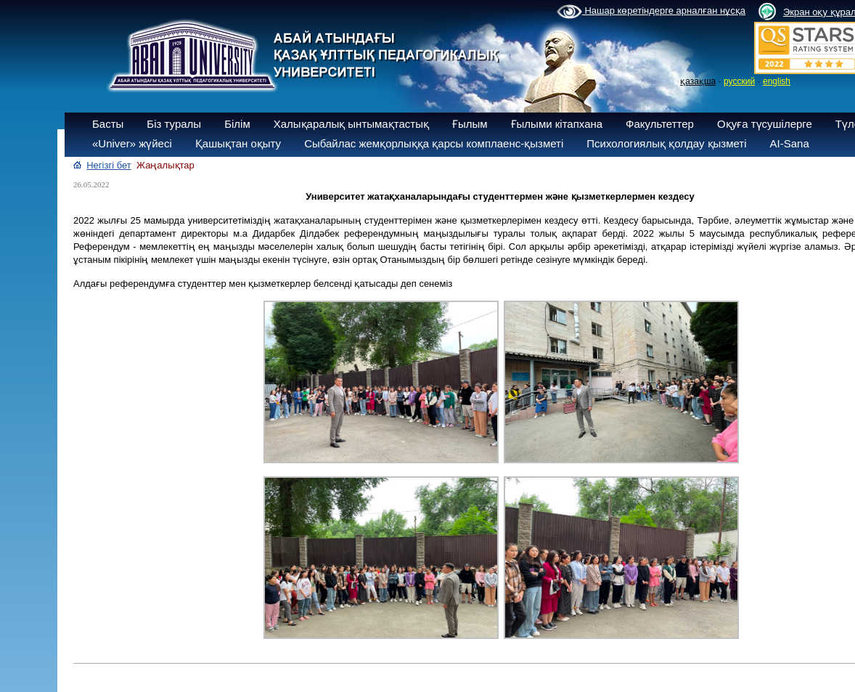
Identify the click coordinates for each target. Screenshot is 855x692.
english (776, 81)
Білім (237, 124)
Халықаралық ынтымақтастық (351, 124)
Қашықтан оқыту (238, 143)
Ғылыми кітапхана (557, 124)
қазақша (698, 81)
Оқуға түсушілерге (764, 124)
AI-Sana (789, 143)
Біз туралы (174, 124)
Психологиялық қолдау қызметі (666, 143)
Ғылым (470, 124)
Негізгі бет (108, 165)
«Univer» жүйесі (132, 143)
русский (739, 81)
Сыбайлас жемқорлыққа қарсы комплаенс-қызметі (433, 143)
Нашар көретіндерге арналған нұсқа (651, 11)
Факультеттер (660, 124)
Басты (107, 124)
